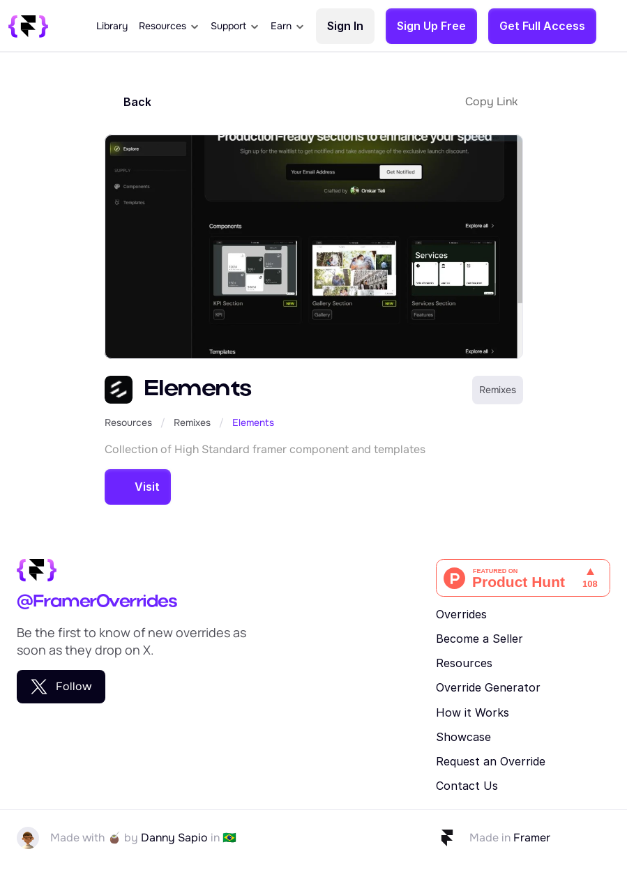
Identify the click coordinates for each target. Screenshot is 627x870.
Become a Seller (479, 639)
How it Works (472, 712)
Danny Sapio (174, 837)
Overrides (461, 614)
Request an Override (490, 761)
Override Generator (488, 687)
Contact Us (467, 786)
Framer (531, 837)
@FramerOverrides (96, 602)
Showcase (463, 737)
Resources (128, 422)
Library (112, 26)
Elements (253, 422)
